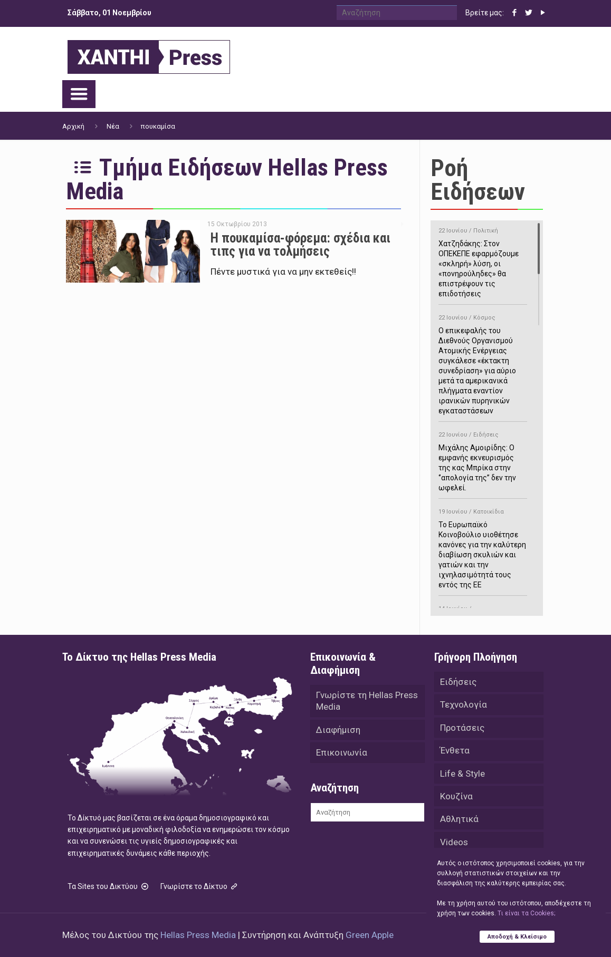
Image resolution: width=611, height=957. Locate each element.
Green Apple (370, 935)
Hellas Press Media (198, 935)
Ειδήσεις (458, 681)
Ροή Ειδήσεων (478, 180)
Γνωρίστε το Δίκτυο (200, 886)
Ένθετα (455, 751)
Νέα (113, 126)
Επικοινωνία (341, 753)
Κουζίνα (456, 797)
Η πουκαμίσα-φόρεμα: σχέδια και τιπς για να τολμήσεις (300, 244)
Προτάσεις (462, 728)
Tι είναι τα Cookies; (526, 913)
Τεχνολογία (463, 705)
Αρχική (73, 126)
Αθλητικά (459, 821)
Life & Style (462, 774)
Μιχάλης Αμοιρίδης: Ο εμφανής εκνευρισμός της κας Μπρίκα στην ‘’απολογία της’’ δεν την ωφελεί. (482, 459)
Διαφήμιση (338, 730)
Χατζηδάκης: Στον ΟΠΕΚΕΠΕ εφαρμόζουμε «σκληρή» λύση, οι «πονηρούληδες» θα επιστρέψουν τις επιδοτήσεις (482, 260)
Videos (454, 844)
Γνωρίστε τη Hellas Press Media (367, 701)
